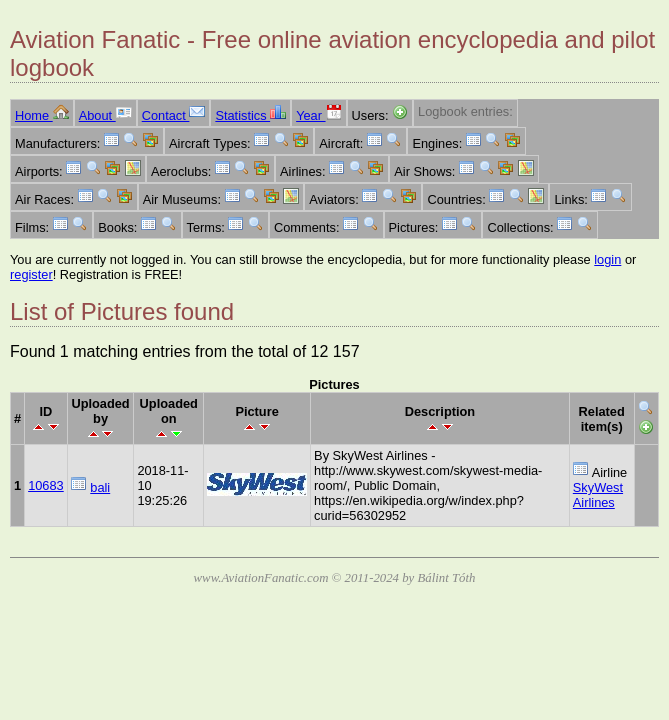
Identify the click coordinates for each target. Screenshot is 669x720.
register (31, 274)
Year (318, 115)
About (105, 115)
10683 (46, 485)
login (607, 259)
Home (42, 115)
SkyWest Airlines (598, 495)
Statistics (250, 115)
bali (100, 487)
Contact (174, 115)
